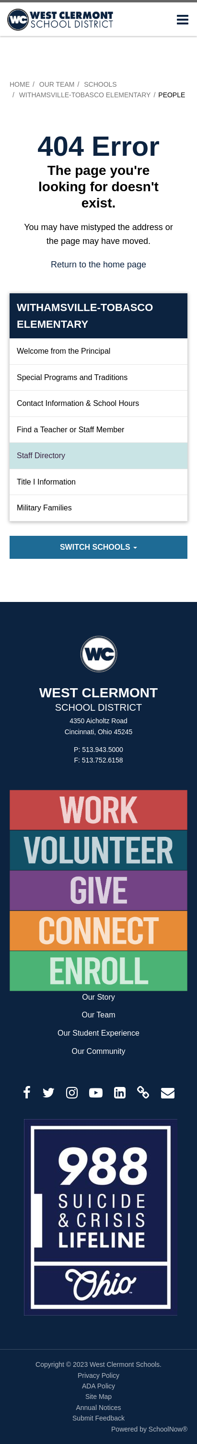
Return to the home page (98, 264)
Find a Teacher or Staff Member (70, 430)
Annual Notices (98, 1407)
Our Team (57, 84)
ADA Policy (98, 1386)
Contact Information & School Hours (78, 403)
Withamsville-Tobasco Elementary (85, 95)
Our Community (98, 1051)
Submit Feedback (98, 1418)
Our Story (98, 997)
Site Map (98, 1396)
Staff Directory (41, 455)
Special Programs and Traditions (72, 377)
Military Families (44, 508)
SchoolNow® (168, 1429)
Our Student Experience (98, 1033)
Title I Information (46, 482)
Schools (100, 84)
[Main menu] (182, 19)
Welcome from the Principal (63, 351)
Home (20, 84)
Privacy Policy (98, 1375)
